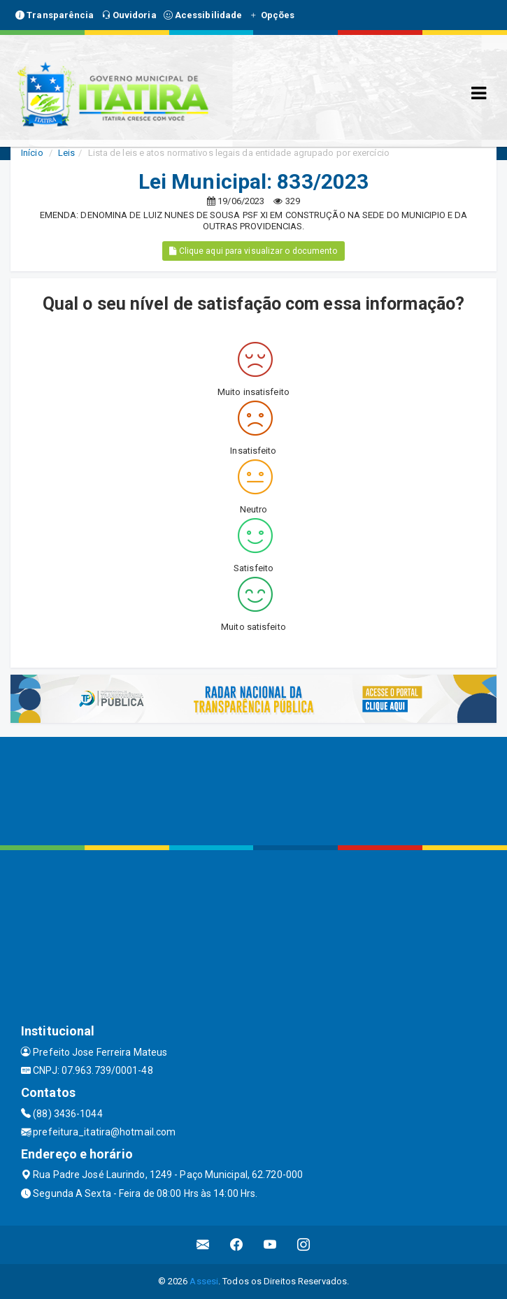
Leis (66, 153)
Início (32, 153)
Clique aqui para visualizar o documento (253, 251)
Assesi (204, 1281)
